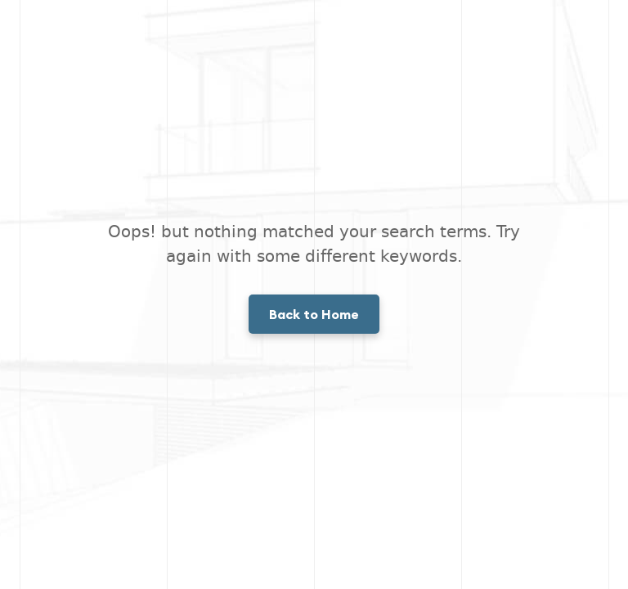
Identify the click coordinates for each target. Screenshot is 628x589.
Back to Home (314, 314)
